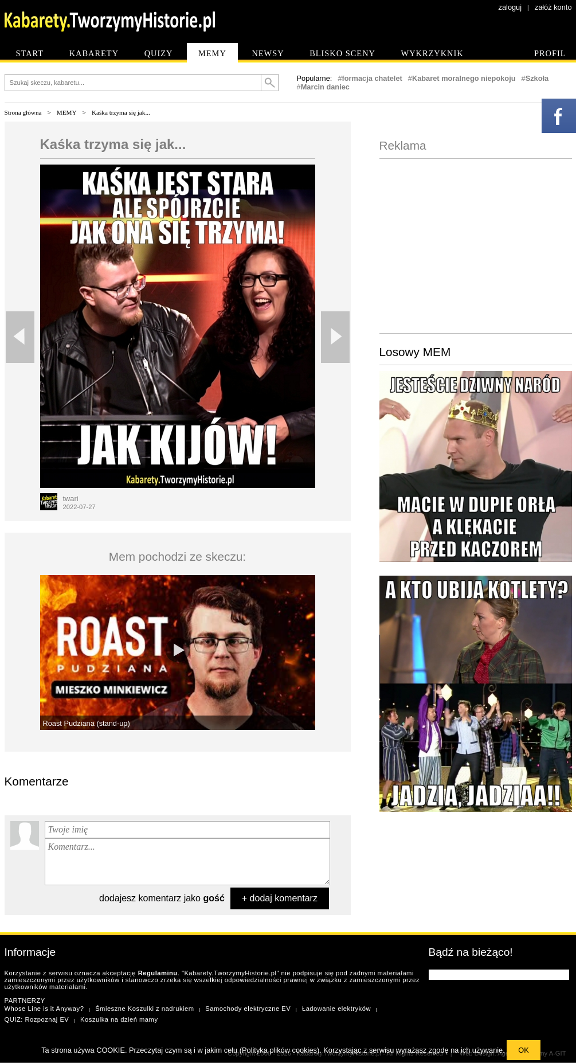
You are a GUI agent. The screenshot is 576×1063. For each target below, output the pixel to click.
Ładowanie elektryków (336, 1008)
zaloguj (510, 7)
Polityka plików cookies (279, 1050)
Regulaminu (158, 973)
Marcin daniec (325, 87)
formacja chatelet (372, 78)
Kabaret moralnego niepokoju (464, 78)
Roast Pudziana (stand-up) (86, 723)
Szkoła (537, 78)
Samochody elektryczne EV (248, 1008)
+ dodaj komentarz (280, 898)
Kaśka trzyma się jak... (121, 112)
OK (523, 1050)
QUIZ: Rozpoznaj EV (37, 1019)
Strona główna (23, 112)
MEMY (67, 112)
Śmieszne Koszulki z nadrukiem (144, 1008)
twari (71, 498)
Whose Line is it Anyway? (44, 1008)
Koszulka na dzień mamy (119, 1019)
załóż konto (553, 7)
